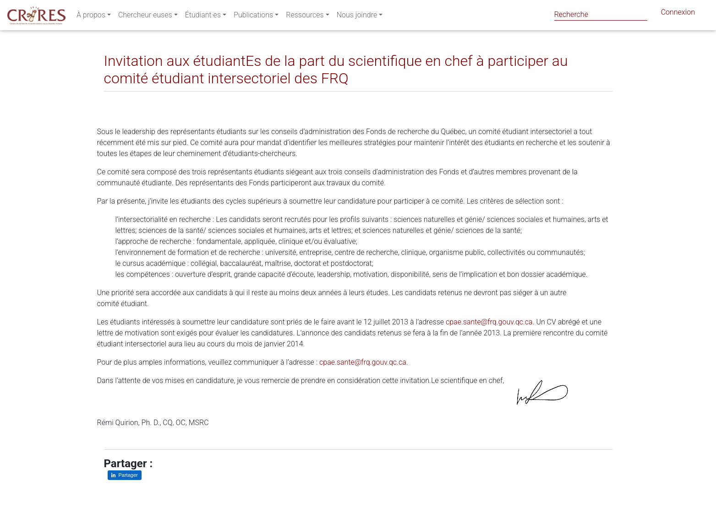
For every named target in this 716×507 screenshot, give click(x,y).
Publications (253, 16)
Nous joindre (357, 16)
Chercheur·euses (145, 16)
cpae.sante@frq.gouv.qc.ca (489, 322)
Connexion (678, 14)
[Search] (600, 14)
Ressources (304, 16)
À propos (91, 16)
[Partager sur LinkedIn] (117, 98)
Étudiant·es (203, 16)
